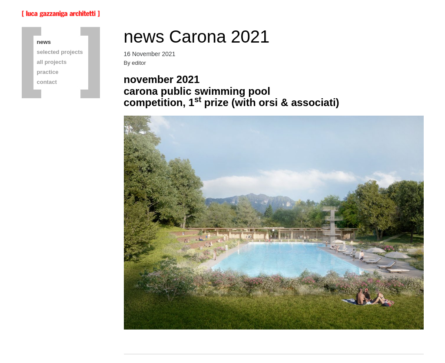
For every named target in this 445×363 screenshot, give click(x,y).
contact (47, 82)
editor (139, 63)
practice (48, 72)
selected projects (60, 52)
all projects (52, 62)
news (44, 42)
